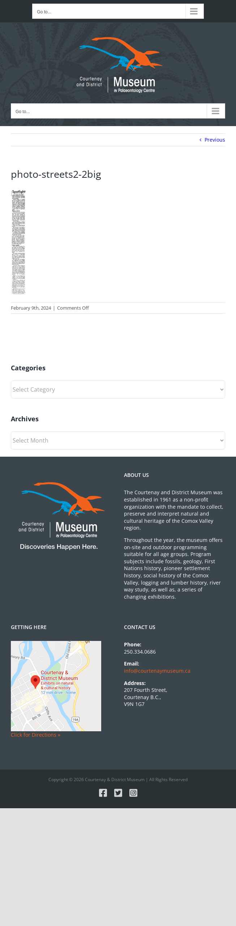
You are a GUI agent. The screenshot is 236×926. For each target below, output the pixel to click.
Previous (215, 139)
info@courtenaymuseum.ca (157, 670)
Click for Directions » (35, 734)
